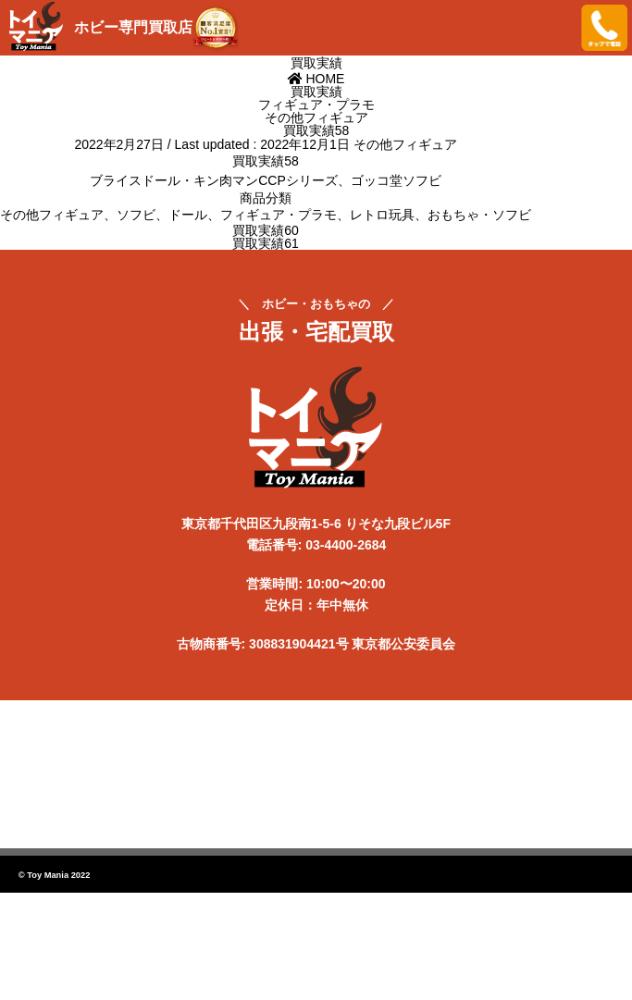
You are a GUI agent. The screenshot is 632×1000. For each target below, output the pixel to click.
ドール (187, 214)
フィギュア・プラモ (278, 214)
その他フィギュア (405, 144)
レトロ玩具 (382, 214)
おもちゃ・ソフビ (479, 214)
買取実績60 (265, 230)
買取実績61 (265, 243)
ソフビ (136, 214)
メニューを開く (553, 28)
